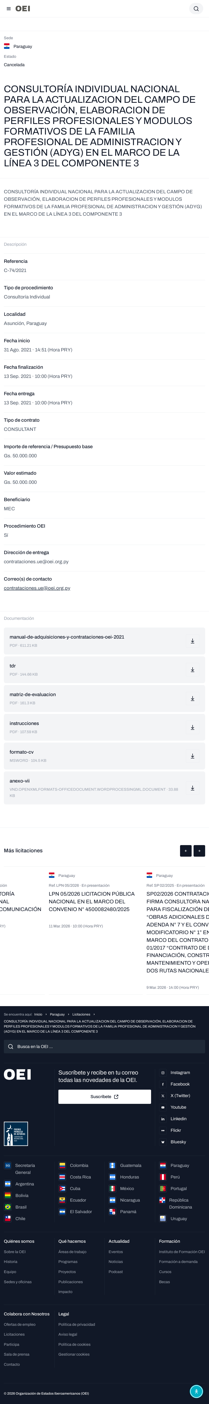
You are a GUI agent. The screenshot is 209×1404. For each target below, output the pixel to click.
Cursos (165, 1272)
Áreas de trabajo (72, 1252)
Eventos (116, 1252)
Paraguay (57, 1014)
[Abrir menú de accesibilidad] (196, 1391)
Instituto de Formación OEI (182, 1252)
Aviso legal (67, 1334)
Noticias (116, 1262)
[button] (186, 851)
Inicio (38, 1014)
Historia (10, 1262)
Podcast (116, 1272)
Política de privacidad (76, 1324)
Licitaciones (81, 1014)
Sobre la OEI (15, 1252)
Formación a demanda (178, 1262)
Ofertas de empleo (19, 1324)
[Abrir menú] (9, 9)
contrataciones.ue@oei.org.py (37, 588)
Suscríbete (105, 1097)
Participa (11, 1344)
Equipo (10, 1272)
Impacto (65, 1292)
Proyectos (67, 1272)
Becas (164, 1282)
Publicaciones (70, 1282)
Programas (67, 1262)
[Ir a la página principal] (22, 9)
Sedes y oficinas (18, 1282)
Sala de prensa (16, 1354)
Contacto (12, 1364)
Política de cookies (74, 1344)
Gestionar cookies (74, 1354)
